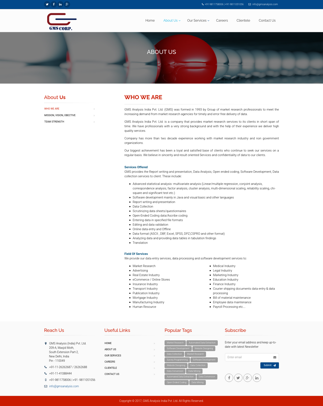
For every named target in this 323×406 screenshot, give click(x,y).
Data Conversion (175, 371)
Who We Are (51, 108)
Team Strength (54, 121)
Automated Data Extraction (202, 342)
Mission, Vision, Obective (60, 115)
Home (150, 20)
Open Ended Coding (176, 382)
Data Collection (174, 354)
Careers (222, 20)
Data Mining (194, 371)
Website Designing (204, 348)
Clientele (243, 20)
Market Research (175, 342)
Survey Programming (177, 359)
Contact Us (267, 20)
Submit (270, 365)
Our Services (196, 20)
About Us (170, 20)
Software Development (178, 348)
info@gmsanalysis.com (265, 4)
